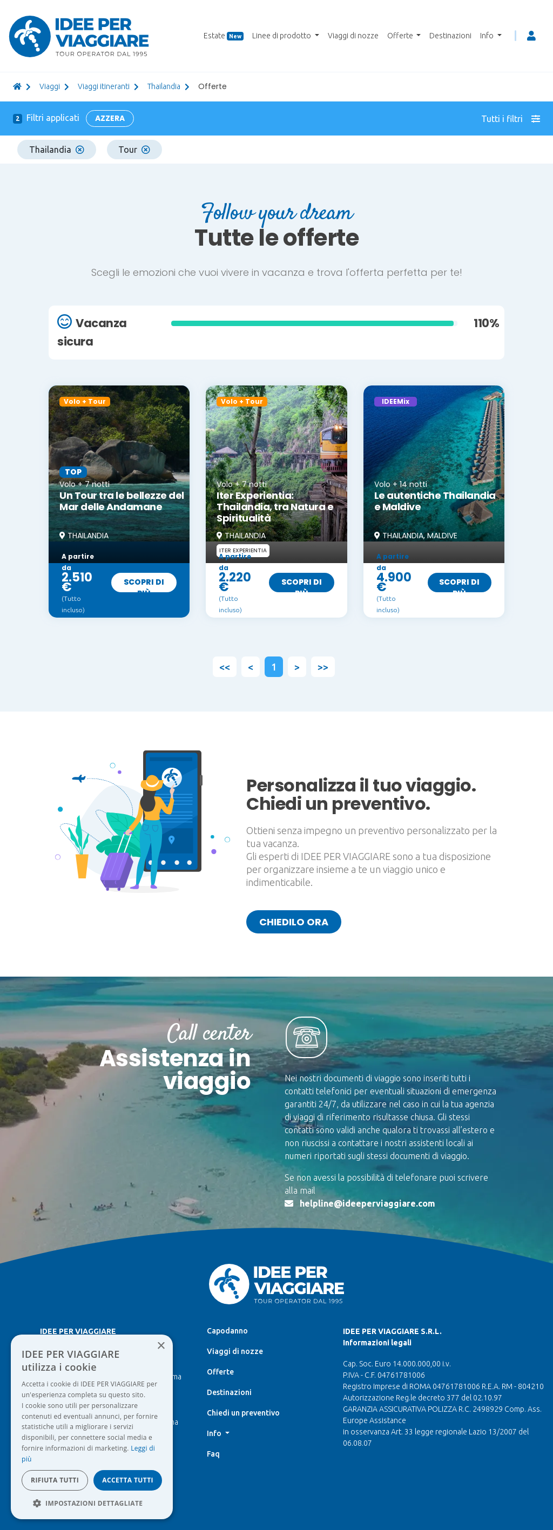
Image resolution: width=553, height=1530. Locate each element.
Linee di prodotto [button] (282, 35)
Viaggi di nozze (353, 35)
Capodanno (227, 1330)
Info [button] (487, 35)
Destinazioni (450, 35)
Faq (213, 1454)
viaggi (49, 86)
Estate (224, 35)
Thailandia (56, 149)
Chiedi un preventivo (243, 1413)
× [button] (161, 1346)
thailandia (163, 86)
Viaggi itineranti (104, 86)
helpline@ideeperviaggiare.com (367, 1203)
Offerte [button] (401, 35)
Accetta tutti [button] (127, 1480)
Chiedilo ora (293, 922)
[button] (92, 1503)
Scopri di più (144, 584)
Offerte (220, 1371)
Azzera (110, 118)
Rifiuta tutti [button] (55, 1480)
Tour (134, 149)
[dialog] (92, 1427)
